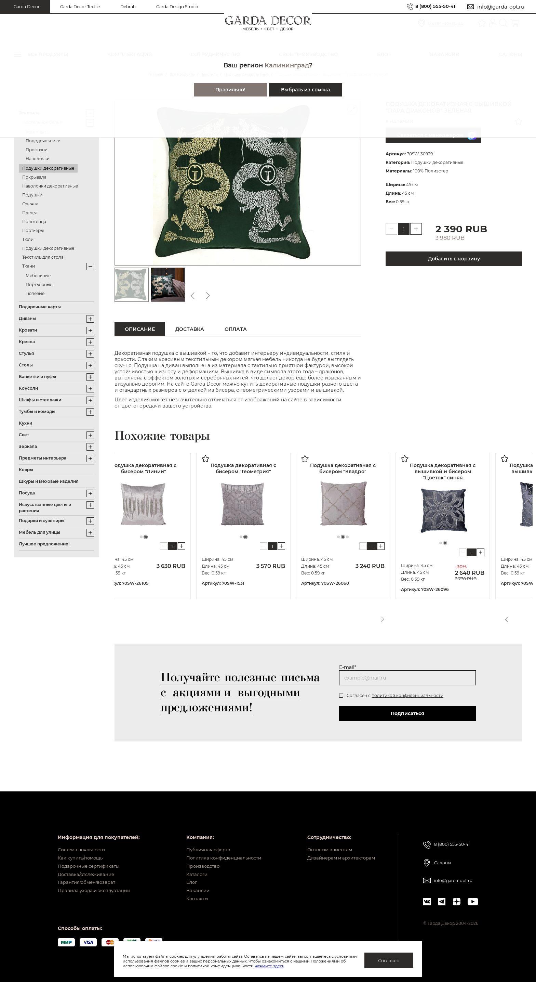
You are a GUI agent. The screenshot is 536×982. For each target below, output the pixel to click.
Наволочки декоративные (50, 186)
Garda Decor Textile (80, 6)
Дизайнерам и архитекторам (338, 845)
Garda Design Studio (177, 6)
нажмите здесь (305, 966)
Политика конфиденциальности (221, 845)
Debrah (128, 6)
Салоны (442, 847)
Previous (505, 617)
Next (518, 617)
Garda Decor (27, 6)
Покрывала (34, 177)
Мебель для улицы (39, 532)
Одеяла (30, 203)
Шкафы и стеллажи (40, 399)
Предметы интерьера (42, 458)
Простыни (37, 149)
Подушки (32, 194)
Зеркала (28, 446)
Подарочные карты (40, 306)
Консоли (28, 388)
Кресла (27, 341)
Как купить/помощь (82, 845)
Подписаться (407, 713)
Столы (26, 364)
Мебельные (38, 275)
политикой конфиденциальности (407, 695)
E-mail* (347, 667)
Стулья (26, 353)
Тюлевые (35, 293)
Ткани (28, 266)
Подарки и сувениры (41, 520)
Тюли (28, 239)
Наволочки (38, 158)
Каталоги (191, 866)
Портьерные (39, 284)
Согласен (389, 960)
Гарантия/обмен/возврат (89, 877)
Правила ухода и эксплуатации (97, 887)
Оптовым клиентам (326, 834)
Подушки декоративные (48, 168)
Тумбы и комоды (37, 411)
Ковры (26, 469)
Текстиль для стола (43, 257)
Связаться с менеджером (437, 135)
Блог (186, 877)
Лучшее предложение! (44, 543)
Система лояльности (84, 834)
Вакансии (192, 887)
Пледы (29, 212)
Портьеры (33, 230)
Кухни (25, 423)
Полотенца (34, 221)
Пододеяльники (43, 140)
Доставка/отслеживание (89, 866)
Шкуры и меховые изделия (48, 481)
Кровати (28, 330)
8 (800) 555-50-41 (432, 6)
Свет (24, 434)
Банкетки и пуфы (37, 376)
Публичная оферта (203, 834)
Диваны (27, 318)
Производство (198, 856)
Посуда (27, 492)
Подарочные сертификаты (91, 856)
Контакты (191, 898)
